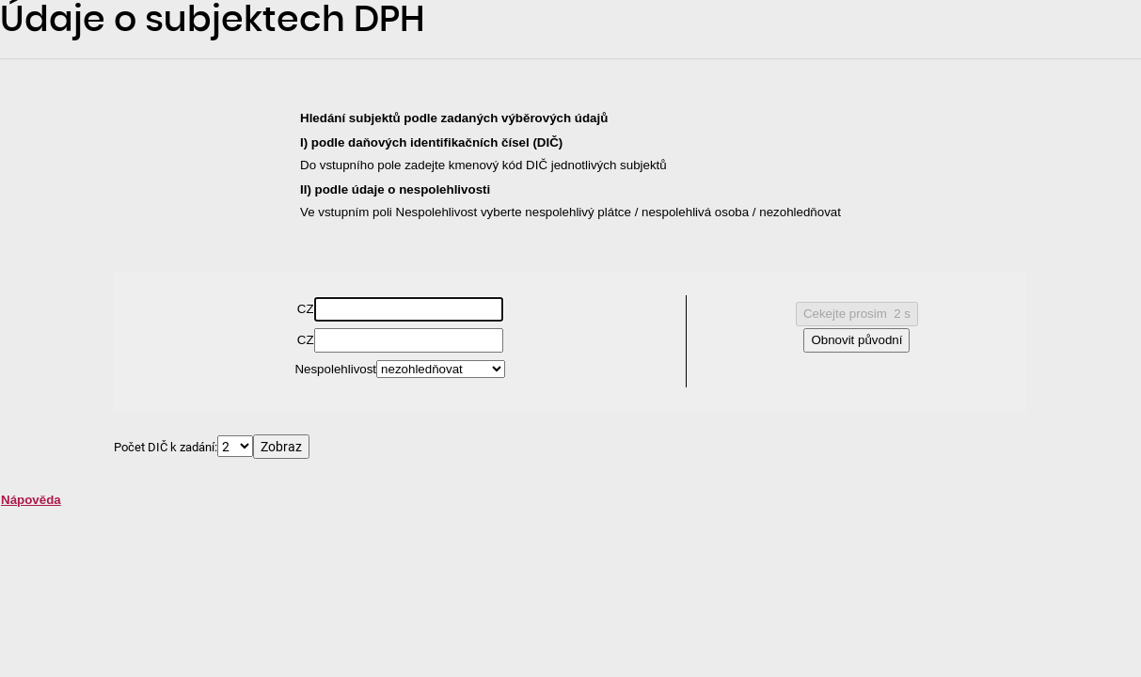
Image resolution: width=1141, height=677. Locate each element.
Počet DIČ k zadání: (165, 446)
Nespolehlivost (335, 369)
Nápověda (31, 500)
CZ (305, 309)
